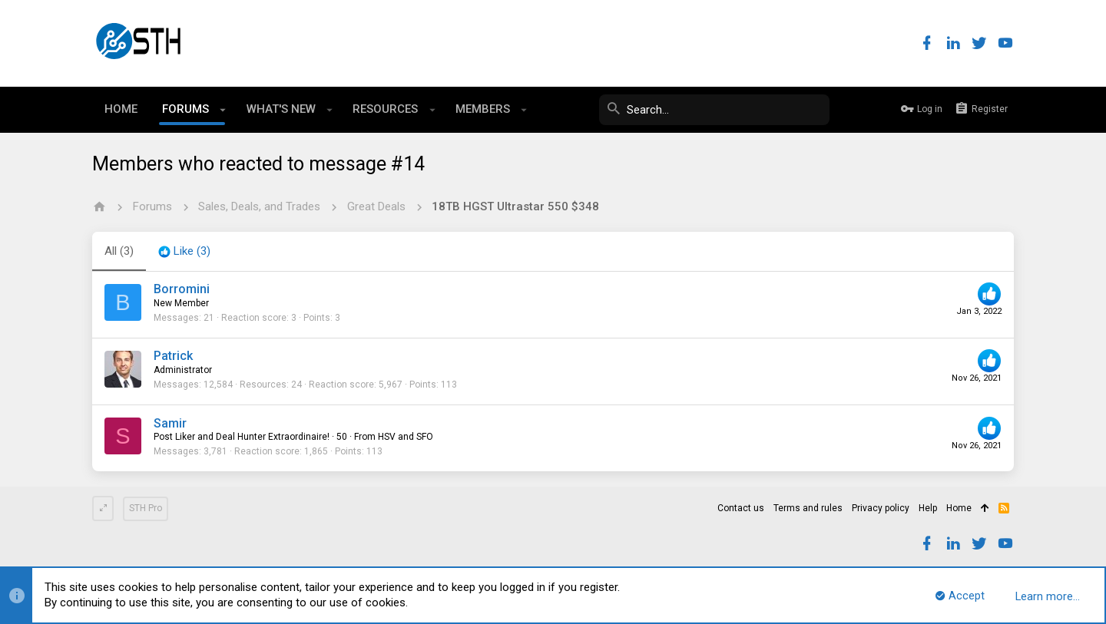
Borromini (182, 289)
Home (959, 508)
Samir (170, 423)
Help (928, 508)
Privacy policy (880, 508)
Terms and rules (808, 508)
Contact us (740, 508)
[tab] (184, 252)
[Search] (714, 109)
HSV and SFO (405, 436)
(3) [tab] (119, 251)
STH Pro (145, 508)
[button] (223, 110)
